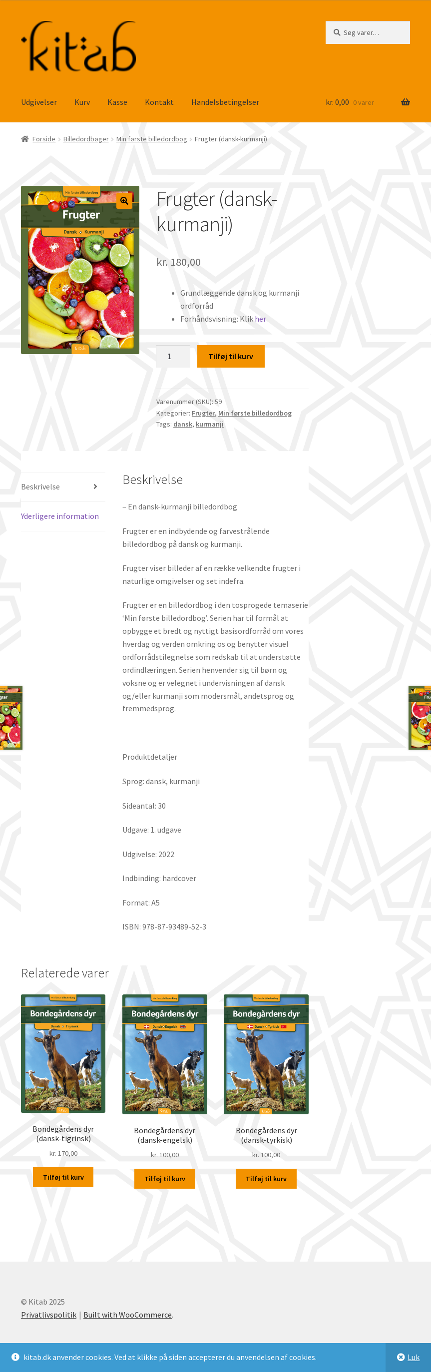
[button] (124, 201)
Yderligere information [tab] (60, 516)
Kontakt (159, 102)
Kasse (117, 102)
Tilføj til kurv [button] (63, 1177)
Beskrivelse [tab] (40, 486)
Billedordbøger (86, 138)
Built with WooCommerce (127, 1315)
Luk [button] (414, 1357)
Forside (43, 138)
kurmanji (210, 424)
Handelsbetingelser (225, 102)
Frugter (203, 413)
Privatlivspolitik (48, 1315)
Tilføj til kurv (230, 356)
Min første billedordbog (151, 138)
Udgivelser (39, 102)
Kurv (82, 102)
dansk (182, 424)
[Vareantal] (173, 356)
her (260, 319)
